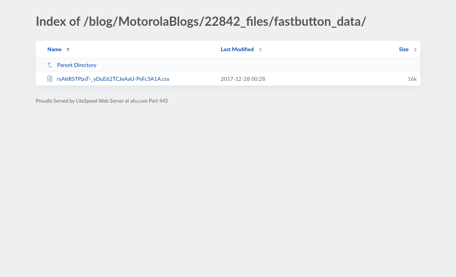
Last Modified (237, 49)
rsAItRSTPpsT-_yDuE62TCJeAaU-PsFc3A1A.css (108, 78)
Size (404, 49)
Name (54, 49)
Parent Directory (72, 65)
